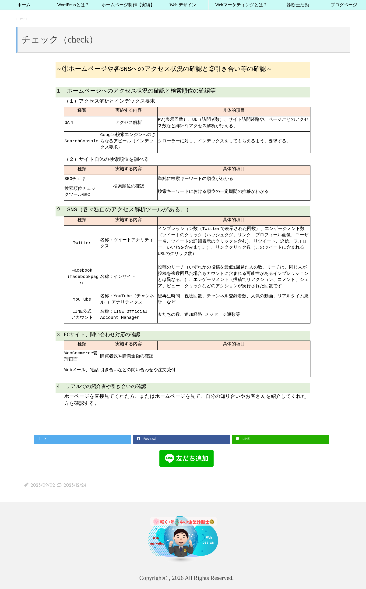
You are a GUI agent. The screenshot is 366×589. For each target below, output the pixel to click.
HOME (20, 19)
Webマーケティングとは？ (241, 4)
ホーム (24, 4)
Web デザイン (182, 4)
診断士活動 (298, 4)
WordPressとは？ (73, 4)
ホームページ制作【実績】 (128, 4)
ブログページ (344, 4)
